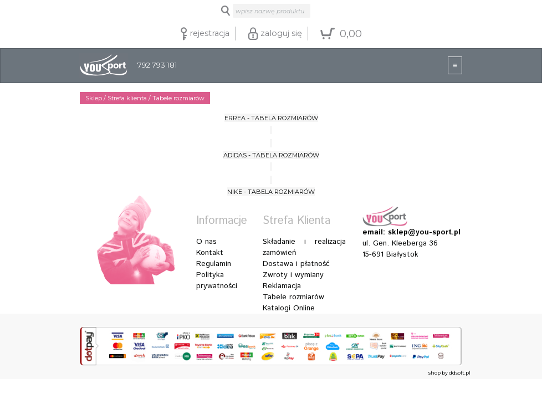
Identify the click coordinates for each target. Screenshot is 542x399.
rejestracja (205, 33)
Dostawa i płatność (296, 263)
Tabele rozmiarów (293, 297)
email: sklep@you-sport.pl (404, 232)
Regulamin (213, 263)
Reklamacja (282, 285)
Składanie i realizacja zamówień (304, 247)
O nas (206, 241)
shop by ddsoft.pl (449, 373)
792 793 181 (128, 65)
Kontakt (209, 252)
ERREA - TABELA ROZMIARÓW (271, 118)
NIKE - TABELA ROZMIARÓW (271, 192)
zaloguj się (275, 33)
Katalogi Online (289, 308)
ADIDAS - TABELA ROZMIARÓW (271, 155)
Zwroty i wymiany (293, 274)
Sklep (93, 98)
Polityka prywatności (216, 280)
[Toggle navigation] (455, 65)
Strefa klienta (127, 98)
